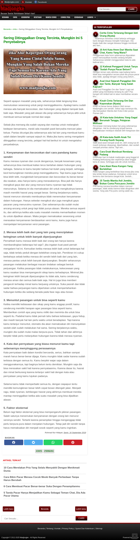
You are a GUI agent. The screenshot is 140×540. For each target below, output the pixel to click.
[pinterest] (72, 442)
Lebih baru (8, 509)
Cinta (15, 17)
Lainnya (90, 17)
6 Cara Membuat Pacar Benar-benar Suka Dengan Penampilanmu (42, 486)
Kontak (28, 2)
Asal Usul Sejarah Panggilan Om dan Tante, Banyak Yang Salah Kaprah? (114, 84)
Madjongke (12, 8)
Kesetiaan (38, 17)
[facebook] (13, 442)
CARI (131, 9)
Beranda (5, 17)
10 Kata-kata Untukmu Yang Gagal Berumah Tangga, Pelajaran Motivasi (115, 120)
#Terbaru (48, 451)
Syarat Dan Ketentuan (84, 528)
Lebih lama (81, 509)
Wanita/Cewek (51, 17)
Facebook (42, 2)
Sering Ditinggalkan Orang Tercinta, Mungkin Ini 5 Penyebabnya (42, 40)
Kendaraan (78, 17)
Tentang (49, 528)
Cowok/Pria (65, 17)
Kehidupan (25, 17)
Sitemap (98, 528)
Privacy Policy (68, 528)
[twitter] (33, 442)
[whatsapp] (53, 442)
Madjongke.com (12, 2)
